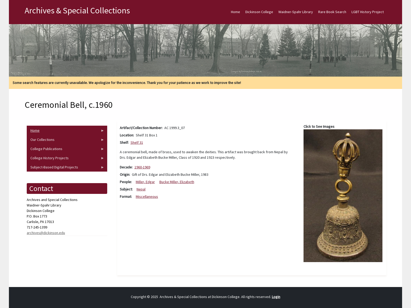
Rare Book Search (332, 11)
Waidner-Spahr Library (295, 11)
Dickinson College (259, 11)
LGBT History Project (367, 11)
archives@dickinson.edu (46, 232)
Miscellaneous (147, 196)
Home (235, 11)
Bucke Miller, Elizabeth (176, 181)
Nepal (141, 189)
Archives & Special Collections (77, 10)
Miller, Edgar (145, 181)
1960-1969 (142, 167)
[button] (343, 195)
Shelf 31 (137, 142)
